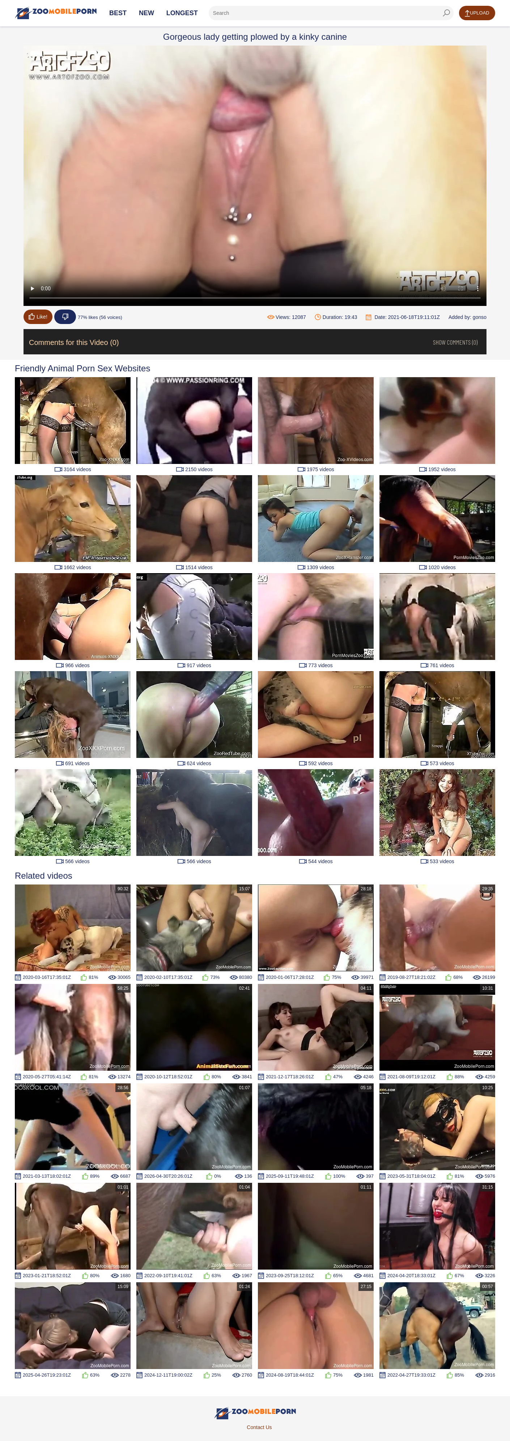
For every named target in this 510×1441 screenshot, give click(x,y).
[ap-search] (331, 13)
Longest (182, 13)
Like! (38, 316)
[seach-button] (446, 13)
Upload (477, 13)
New (146, 13)
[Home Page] (56, 13)
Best (118, 13)
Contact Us (259, 1427)
